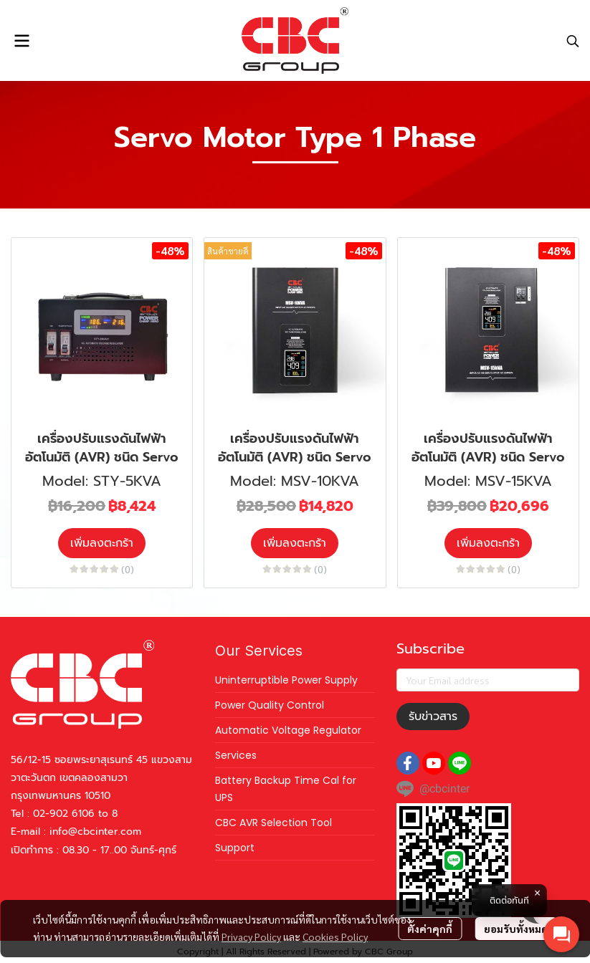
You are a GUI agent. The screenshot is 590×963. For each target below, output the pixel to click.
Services (236, 755)
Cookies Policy (335, 936)
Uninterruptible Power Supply (286, 680)
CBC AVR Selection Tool (273, 822)
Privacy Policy (251, 936)
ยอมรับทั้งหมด (516, 928)
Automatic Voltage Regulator (288, 730)
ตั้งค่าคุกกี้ (429, 928)
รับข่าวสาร (433, 716)
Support (234, 847)
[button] (573, 41)
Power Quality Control (269, 705)
